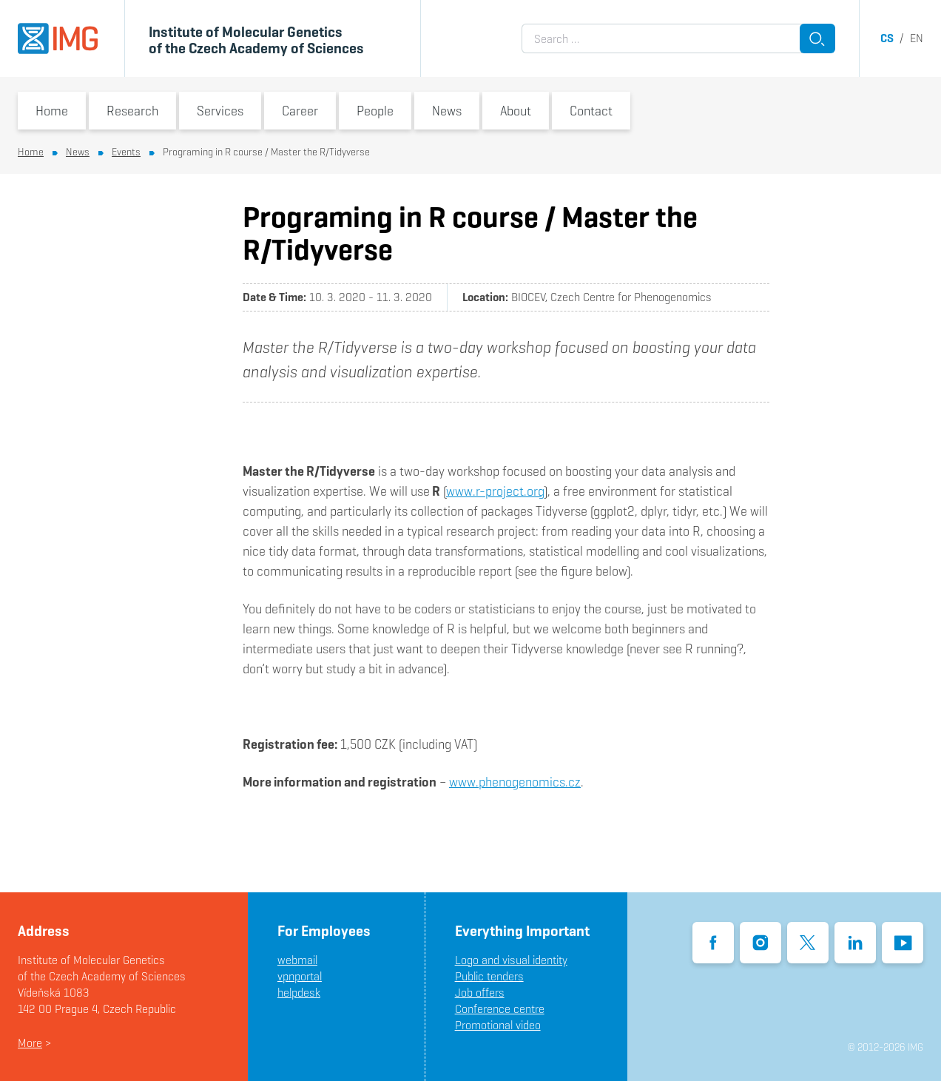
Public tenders (489, 976)
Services (220, 110)
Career (300, 110)
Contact (591, 110)
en (916, 38)
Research (132, 110)
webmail (297, 960)
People (375, 110)
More (30, 1043)
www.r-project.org (495, 490)
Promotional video (498, 1025)
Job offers (480, 992)
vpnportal (299, 976)
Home (52, 110)
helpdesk (298, 992)
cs (887, 38)
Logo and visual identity (511, 960)
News (447, 110)
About (515, 110)
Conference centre (499, 1009)
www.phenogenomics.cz (515, 781)
